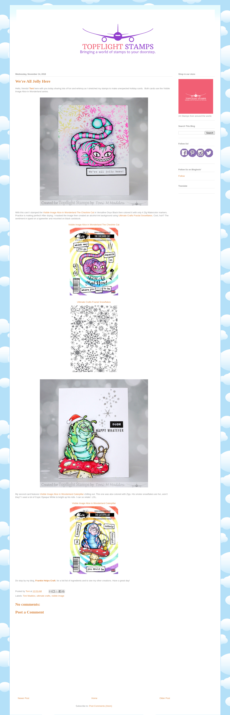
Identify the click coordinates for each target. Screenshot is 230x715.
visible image (58, 596)
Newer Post (23, 698)
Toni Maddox (29, 596)
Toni (31, 88)
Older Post (165, 698)
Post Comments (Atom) (100, 706)
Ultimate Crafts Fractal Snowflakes (135, 215)
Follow (181, 176)
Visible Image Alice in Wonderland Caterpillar (62, 494)
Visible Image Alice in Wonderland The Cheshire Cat (68, 212)
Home (94, 698)
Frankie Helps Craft (45, 580)
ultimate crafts (43, 596)
